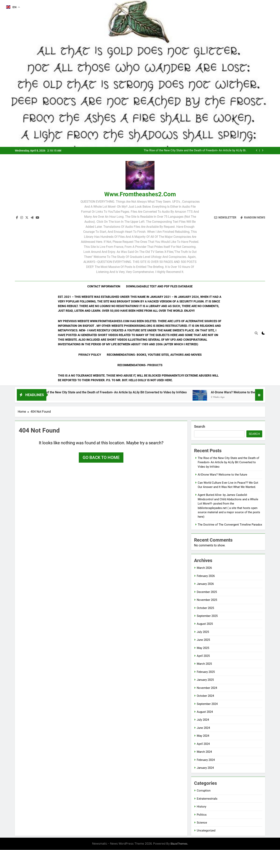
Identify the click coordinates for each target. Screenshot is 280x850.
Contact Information (103, 286)
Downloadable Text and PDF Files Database (159, 286)
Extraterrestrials (207, 799)
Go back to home (101, 457)
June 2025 (203, 640)
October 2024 (205, 696)
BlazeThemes (179, 843)
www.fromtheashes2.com (140, 194)
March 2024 (204, 752)
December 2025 (207, 592)
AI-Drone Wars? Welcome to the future (222, 475)
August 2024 (205, 712)
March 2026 (204, 568)
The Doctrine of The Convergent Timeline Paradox (230, 525)
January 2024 (205, 768)
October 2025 (205, 608)
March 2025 (204, 664)
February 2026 (206, 576)
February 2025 (206, 672)
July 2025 (203, 632)
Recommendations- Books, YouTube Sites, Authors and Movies (154, 354)
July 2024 (203, 720)
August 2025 (205, 624)
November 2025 (207, 600)
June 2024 (203, 728)
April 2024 (203, 744)
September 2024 (207, 704)
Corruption (203, 790)
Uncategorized (206, 831)
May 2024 (203, 736)
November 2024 (207, 688)
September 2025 (207, 616)
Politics (202, 815)
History (201, 807)
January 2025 (205, 680)
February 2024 (206, 760)
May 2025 (203, 648)
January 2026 (205, 584)
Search (199, 427)
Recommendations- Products (139, 365)
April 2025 (203, 656)
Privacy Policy (89, 354)
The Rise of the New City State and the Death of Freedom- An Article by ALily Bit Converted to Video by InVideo (195, 150)
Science (202, 823)
